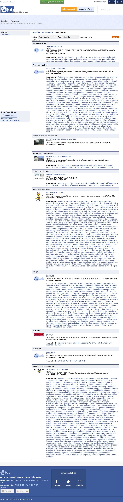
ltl (77, 406)
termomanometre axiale (103, 246)
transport (64, 431)
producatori (87, 114)
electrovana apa (67, 240)
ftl (74, 406)
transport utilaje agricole (93, 394)
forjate (83, 97)
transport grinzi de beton (66, 396)
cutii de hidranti (105, 207)
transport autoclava (81, 443)
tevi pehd (106, 235)
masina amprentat (111, 101)
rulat (61, 122)
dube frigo (102, 414)
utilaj (93, 130)
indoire (105, 97)
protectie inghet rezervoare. (103, 167)
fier (105, 95)
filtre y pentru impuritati (92, 221)
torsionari (60, 130)
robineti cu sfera (104, 223)
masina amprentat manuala (100, 102)
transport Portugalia (103, 419)
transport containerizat (64, 416)
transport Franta (67, 421)
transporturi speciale (54, 382)
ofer (98, 108)
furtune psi (76, 217)
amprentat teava (67, 81)
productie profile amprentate (89, 313)
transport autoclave (65, 443)
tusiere (81, 183)
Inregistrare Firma (85, 9)
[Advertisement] (10, 74)
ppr (114, 207)
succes (92, 321)
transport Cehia (87, 427)
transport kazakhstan (73, 419)
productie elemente (100, 311)
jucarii (57, 303)
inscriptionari (69, 99)
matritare (49, 108)
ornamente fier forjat (98, 110)
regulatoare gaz (93, 233)
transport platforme (102, 388)
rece (97, 116)
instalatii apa (85, 201)
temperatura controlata (106, 406)
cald (115, 85)
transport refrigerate (97, 410)
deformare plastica (91, 91)
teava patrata (79, 126)
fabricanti (75, 95)
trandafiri (89, 325)
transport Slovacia (101, 427)
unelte (87, 130)
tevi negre (50, 205)
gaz (70, 211)
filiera (79, 238)
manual (63, 101)
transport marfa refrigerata (56, 410)
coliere (112, 87)
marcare (91, 101)
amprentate (80, 81)
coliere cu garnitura (70, 236)
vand (48, 132)
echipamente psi (64, 217)
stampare (64, 124)
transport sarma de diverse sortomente (61, 449)
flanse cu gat (52, 221)
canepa (66, 209)
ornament (51, 110)
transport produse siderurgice (105, 412)
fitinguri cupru (89, 209)
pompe (93, 211)
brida (89, 85)
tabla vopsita (107, 124)
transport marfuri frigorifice (65, 392)
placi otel (83, 112)
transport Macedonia (69, 433)
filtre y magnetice (60, 223)
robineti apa (101, 209)
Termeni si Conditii (7, 477)
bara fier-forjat (87, 83)
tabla (87, 124)
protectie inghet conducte (64, 167)
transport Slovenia (92, 429)
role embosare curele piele (91, 120)
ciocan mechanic (59, 292)
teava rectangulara (108, 323)
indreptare (50, 99)
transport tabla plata (54, 445)
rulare (55, 122)
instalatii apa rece (108, 233)
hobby (98, 97)
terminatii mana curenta (92, 128)
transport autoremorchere (65, 390)
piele (57, 112)
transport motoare (70, 402)
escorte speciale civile (104, 404)
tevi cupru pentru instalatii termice (95, 260)
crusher (83, 89)
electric (111, 296)
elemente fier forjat (102, 93)
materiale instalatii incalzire (95, 250)
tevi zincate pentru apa (102, 258)
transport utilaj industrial (106, 451)
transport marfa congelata (78, 410)
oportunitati (113, 108)
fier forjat (112, 95)
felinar (100, 95)
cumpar (98, 89)
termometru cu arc (70, 248)
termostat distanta (86, 248)
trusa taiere (99, 238)
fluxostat (60, 227)
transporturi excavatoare (65, 439)
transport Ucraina (75, 431)
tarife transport (88, 419)
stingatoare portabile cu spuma (105, 219)
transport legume (90, 453)
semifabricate (83, 321)
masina (99, 101)
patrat (110, 110)
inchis (109, 301)
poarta (50, 114)
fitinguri (106, 203)
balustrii (87, 290)
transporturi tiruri (104, 382)
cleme (94, 87)
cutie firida (67, 246)
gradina (73, 299)
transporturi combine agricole (72, 435)
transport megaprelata (73, 441)
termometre (81, 207)
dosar (56, 296)
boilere (97, 236)
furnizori (91, 97)
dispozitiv (104, 91)
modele (102, 307)
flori (49, 299)
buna (58, 290)
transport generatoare (69, 404)
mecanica (59, 108)
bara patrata (99, 83)
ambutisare (98, 286)
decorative (69, 91)
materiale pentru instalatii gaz (69, 252)
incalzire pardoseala (80, 165)
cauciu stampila (105, 185)
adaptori (98, 235)
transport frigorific (96, 390)
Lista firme (36, 32)
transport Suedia (87, 423)
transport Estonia (98, 425)
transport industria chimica (74, 398)
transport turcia (107, 431)
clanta (88, 87)
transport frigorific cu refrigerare (93, 455)
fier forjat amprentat (53, 97)
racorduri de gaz (107, 205)
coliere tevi (50, 211)
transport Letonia (83, 425)
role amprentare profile (94, 118)
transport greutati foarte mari (102, 443)
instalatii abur (80, 233)
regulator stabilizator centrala (84, 244)
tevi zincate (82, 205)
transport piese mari (86, 404)
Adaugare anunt (69, 9)
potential (96, 317)
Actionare (61, 77)
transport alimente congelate (57, 453)
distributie (68, 93)
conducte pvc (104, 266)
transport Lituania (69, 425)
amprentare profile (77, 79)
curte (76, 292)
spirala (99, 122)
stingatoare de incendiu (64, 219)
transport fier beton (85, 449)
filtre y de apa (77, 221)
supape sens (51, 229)
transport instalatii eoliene (72, 394)
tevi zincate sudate (73, 260)
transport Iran (99, 433)
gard (61, 299)
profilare (51, 116)
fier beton (104, 298)
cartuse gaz (69, 227)
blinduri (58, 236)
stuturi (95, 207)
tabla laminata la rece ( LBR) (58, 447)
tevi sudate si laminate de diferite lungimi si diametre (82, 256)
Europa (59, 95)
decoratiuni (58, 91)
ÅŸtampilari (74, 185)
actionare (89, 286)
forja (65, 97)
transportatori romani (80, 378)
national (81, 309)
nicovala (73, 309)
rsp (95, 223)
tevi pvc (101, 211)
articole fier (97, 81)
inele (82, 301)
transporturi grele (103, 380)
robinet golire (61, 242)
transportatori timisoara (99, 378)
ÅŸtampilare (111, 183)
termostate (50, 227)
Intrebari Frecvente (25, 477)
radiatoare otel (99, 213)
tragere (68, 130)
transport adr (82, 392)
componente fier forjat (54, 89)
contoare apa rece (61, 266)
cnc (106, 87)
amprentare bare (101, 77)
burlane (102, 85)
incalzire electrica (64, 165)
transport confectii (102, 416)
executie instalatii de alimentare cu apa (71, 61)
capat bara (52, 87)
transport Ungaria (60, 429)
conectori (89, 235)
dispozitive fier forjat (55, 93)
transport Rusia (106, 429)
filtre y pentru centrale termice (80, 223)
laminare (65, 303)
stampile (61, 183)
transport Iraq (111, 433)
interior (62, 301)
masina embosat (80, 106)
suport (57, 323)
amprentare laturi (61, 79)
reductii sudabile (77, 235)
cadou (109, 85)
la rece (85, 99)
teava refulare (90, 242)
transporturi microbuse (104, 384)
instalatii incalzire (71, 201)
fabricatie (92, 95)
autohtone (114, 286)
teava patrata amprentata (95, 126)
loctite (62, 238)
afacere (70, 77)
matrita (110, 106)
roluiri (105, 120)
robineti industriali (82, 203)
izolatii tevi (73, 229)
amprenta (78, 77)
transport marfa (83, 386)
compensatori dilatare (102, 225)
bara (78, 83)
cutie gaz (100, 244)
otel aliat (94, 309)
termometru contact (53, 248)
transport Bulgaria (76, 429)
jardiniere (49, 303)
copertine (68, 89)
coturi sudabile (96, 203)
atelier (106, 81)
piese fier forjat (66, 112)
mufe (107, 211)
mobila (73, 307)
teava (56, 126)
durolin (55, 238)
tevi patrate (107, 128)
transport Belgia (95, 421)
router (48, 122)
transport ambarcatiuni (86, 400)
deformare (78, 91)
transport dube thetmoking (56, 414)
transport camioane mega (86, 439)
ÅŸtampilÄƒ (90, 183)
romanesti (98, 319)
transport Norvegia (103, 423)
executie (67, 95)
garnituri (70, 203)
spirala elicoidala (52, 124)
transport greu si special (84, 416)
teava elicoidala (66, 126)
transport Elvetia (58, 427)
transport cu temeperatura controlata (82, 414)
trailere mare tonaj (72, 380)
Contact (37, 477)
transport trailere (103, 400)
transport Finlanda (53, 425)
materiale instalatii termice (73, 250)
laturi (115, 99)
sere (72, 122)
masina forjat (51, 106)
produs (105, 114)
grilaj (66, 299)
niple (103, 236)
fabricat (84, 95)
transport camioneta (98, 386)
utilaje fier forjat (109, 130)
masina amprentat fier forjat (77, 102)
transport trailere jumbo (83, 412)
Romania (112, 120)
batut (76, 85)
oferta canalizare (81, 59)
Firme (44, 32)
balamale (114, 81)
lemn (48, 101)
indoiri (112, 97)
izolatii (113, 203)
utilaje (99, 130)
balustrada (61, 83)
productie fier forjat (70, 313)
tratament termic (78, 325)
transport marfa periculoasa (99, 392)
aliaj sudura (110, 244)
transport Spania (52, 421)
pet (52, 112)
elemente (89, 93)
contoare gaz (92, 266)
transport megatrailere (106, 439)
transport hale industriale (95, 398)
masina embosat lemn (96, 106)
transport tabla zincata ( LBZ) (82, 447)
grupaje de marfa (52, 435)
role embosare (110, 118)
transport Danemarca (71, 423)
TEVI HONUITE (79, 361)
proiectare (76, 116)
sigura (99, 321)
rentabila (107, 319)
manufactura (81, 101)
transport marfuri (64, 378)
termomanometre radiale (82, 246)
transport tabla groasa (103, 447)
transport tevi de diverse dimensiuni (59, 451)
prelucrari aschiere (72, 315)
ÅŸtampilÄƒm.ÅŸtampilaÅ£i (57, 185)
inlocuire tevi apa (94, 57)
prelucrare (64, 114)
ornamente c (83, 110)
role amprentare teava (75, 118)
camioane (113, 378)
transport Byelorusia (92, 431)
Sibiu (86, 122)
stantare (73, 124)
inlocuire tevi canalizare (77, 57)
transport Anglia (81, 421)
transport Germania (53, 423)
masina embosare (65, 106)
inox (56, 301)
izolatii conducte (85, 229)
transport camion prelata (65, 388)
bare (59, 85)
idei (68, 301)
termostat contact (81, 240)
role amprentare (59, 118)
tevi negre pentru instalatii (92, 252)
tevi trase (66, 235)
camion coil (94, 417)
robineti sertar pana (60, 225)
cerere (82, 292)
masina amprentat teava (70, 104)
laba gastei (95, 99)
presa (72, 114)
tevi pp (48, 246)
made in (55, 101)
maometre (71, 207)
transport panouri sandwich (74, 445)
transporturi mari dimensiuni (74, 382)
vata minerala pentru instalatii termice (68, 264)
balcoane (51, 83)
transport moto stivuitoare (85, 451)
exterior (49, 298)
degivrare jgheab (96, 165)
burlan (95, 85)
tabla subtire (95, 124)
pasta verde (70, 238)
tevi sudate (60, 205)
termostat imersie (108, 240)
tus (76, 183)
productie (96, 114)
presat (78, 114)
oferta (104, 108)
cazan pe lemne (103, 242)
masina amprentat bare (56, 102)
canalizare (62, 57)
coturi (76, 89)
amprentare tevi (92, 79)
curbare (49, 91)
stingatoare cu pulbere (83, 219)
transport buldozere (98, 437)
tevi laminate (71, 205)
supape (62, 207)
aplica (64, 288)
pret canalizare (95, 59)
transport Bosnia (85, 433)
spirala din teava (110, 122)
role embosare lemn (54, 120)
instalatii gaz (96, 201)
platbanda (106, 112)
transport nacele (111, 445)
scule (67, 122)
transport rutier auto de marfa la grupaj (82, 408)
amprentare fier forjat (92, 284)
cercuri (60, 87)
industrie (59, 99)
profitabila (66, 116)
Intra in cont (105, 10)
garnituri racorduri (61, 231)
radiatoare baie (112, 213)
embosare (50, 95)
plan (90, 112)
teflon (48, 238)
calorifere (88, 213)
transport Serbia (52, 431)
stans (64, 323)
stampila (69, 183)
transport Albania (52, 433)
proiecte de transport (107, 408)
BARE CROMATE (64, 361)
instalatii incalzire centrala (79, 231)
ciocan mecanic (78, 87)
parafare (83, 185)
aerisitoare (77, 211)
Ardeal (88, 81)
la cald (78, 99)
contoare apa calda (77, 266)
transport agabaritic (88, 380)
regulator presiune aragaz (61, 244)
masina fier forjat (107, 104)
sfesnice (79, 122)
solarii (92, 122)
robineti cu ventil (76, 225)
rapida (84, 116)
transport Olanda (109, 421)
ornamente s (72, 110)
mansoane (110, 238)
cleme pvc (57, 246)
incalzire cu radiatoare (91, 215)
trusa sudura (88, 238)
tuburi (91, 205)
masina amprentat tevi (90, 104)
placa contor (99, 248)
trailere (60, 380)
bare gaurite (67, 85)
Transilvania (78, 130)
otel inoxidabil (104, 309)
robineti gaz (112, 209)
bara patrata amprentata (78, 288)
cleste (101, 87)
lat (110, 99)
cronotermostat (95, 227)
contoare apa (62, 211)
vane (97, 205)
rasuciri (91, 116)
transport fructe (76, 453)
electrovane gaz (52, 240)
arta (106, 286)
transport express (53, 384)
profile (58, 116)
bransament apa (94, 61)
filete (89, 207)
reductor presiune (61, 213)
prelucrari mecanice (55, 315)
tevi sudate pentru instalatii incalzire (69, 254)
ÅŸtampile (101, 183)
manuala (71, 101)
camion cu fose (82, 417)
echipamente (79, 93)
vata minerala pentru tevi (87, 262)
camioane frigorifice (88, 406)
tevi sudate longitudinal (94, 254)
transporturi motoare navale (89, 402)
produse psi (86, 217)
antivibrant (88, 225)
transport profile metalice (103, 449)
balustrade (71, 83)
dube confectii (69, 417)
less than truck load (63, 406)
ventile (85, 211)
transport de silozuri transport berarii (91, 396)
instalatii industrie (66, 233)
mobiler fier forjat (71, 108)
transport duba (82, 390)
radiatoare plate (53, 215)
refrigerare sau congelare (55, 408)
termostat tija (95, 240)
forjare (71, 97)
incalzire (49, 301)
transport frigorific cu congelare (67, 455)
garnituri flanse (107, 215)
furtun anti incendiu (75, 242)
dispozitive (114, 91)
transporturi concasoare (64, 437)
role (102, 116)
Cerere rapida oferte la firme (52, 2)
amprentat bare (106, 79)
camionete (52, 380)
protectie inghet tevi (83, 167)
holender (110, 236)
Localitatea (31, 2)
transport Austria (72, 427)
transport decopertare (85, 388)
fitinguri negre (89, 264)
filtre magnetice (76, 209)
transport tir (91, 382)
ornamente (61, 110)
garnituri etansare (86, 236)
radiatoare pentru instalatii (71, 215)
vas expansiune (82, 227)
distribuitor (50, 242)
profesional (114, 114)
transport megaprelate (54, 441)
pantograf (101, 301)
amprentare (88, 77)
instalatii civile (96, 231)
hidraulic (89, 299)
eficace (65, 298)
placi (76, 112)
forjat (77, 97)
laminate (104, 99)
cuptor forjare (108, 89)
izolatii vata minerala (101, 229)
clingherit (57, 209)
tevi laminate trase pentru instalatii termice (75, 258)
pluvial (114, 112)
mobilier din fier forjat (87, 108)
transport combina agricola (96, 435)
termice (60, 201)
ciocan (67, 87)
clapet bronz (62, 229)
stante (81, 124)
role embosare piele (71, 120)
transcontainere (107, 417)
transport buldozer (82, 437)
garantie (81, 299)
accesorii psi (51, 217)
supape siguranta (109, 227)
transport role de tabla (94, 445)
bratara (82, 85)
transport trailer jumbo (64, 412)
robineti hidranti (99, 217)
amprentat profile (52, 81)
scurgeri (54, 207)
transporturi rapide (53, 386)
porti (56, 114)
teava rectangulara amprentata (69, 128)
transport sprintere (87, 384)
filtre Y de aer (64, 221)
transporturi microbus (70, 384)
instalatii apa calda (53, 235)
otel (87, 309)
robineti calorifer (76, 213)
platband (97, 112)
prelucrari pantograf (53, 319)
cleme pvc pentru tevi (68, 262)
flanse (62, 203)
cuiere (90, 89)
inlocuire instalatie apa (64, 59)
